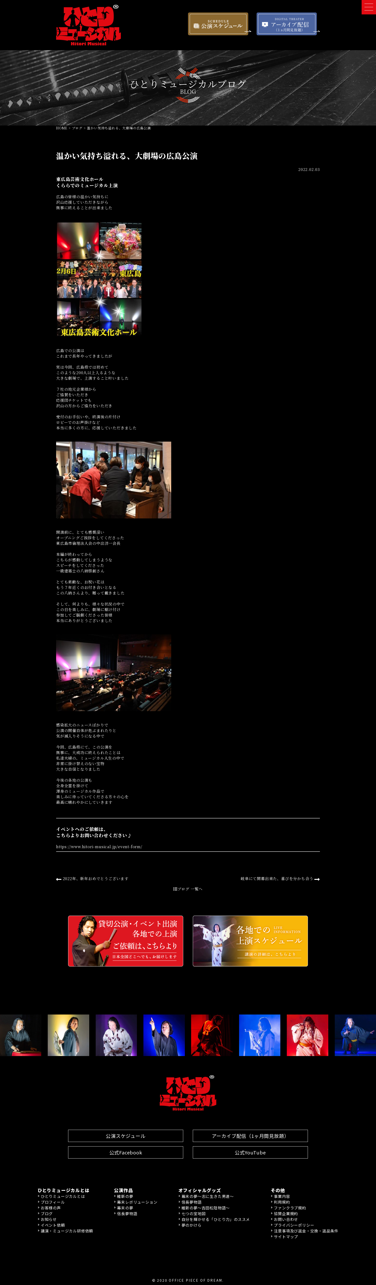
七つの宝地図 (194, 1213)
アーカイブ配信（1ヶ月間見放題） (250, 1135)
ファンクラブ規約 (290, 1208)
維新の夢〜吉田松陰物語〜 (206, 1208)
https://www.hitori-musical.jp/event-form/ (99, 846)
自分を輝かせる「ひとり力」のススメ (216, 1219)
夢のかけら (192, 1225)
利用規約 (282, 1202)
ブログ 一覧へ (188, 889)
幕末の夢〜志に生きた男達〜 (208, 1196)
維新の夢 (125, 1196)
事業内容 (282, 1196)
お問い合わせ (286, 1219)
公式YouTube (250, 1152)
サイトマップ (286, 1236)
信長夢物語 (127, 1213)
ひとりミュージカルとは (63, 1196)
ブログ (47, 1213)
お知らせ (49, 1219)
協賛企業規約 (286, 1213)
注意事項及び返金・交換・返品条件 (306, 1231)
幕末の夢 (125, 1208)
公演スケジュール (125, 1135)
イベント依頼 (53, 1225)
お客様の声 (51, 1208)
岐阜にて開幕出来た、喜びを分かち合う (280, 879)
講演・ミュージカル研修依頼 (67, 1231)
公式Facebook (125, 1152)
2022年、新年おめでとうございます (92, 879)
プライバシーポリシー (294, 1225)
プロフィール (53, 1202)
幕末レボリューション (137, 1202)
